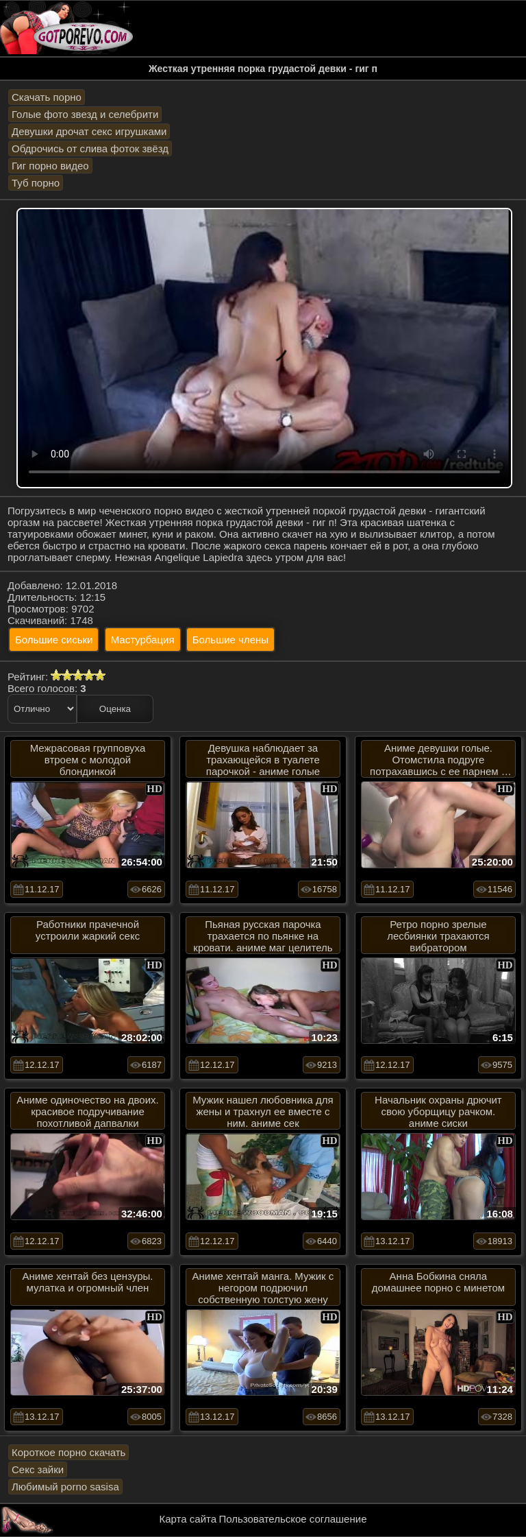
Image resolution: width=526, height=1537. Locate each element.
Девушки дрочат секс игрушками (89, 131)
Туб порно (36, 183)
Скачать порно (47, 97)
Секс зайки (38, 1469)
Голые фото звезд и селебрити (85, 114)
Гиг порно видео (50, 165)
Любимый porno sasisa (65, 1486)
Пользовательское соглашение (292, 1519)
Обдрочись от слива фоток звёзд (90, 148)
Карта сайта (188, 1519)
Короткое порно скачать (68, 1452)
